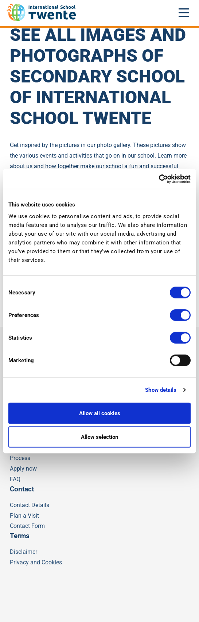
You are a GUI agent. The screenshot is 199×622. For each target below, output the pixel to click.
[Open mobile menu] (184, 12)
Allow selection (99, 437)
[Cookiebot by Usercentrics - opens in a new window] (159, 178)
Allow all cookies (99, 413)
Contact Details (29, 505)
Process (20, 458)
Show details (160, 390)
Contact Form (27, 525)
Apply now (23, 468)
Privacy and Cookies (36, 562)
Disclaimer (23, 551)
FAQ (15, 479)
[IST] (41, 19)
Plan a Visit (24, 515)
